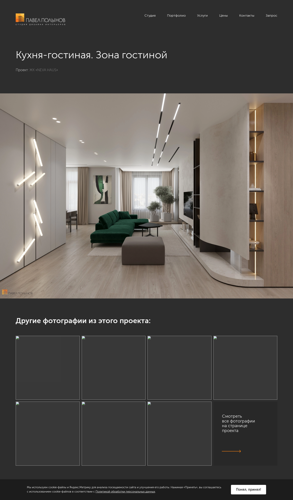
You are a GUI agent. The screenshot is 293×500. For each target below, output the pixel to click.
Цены (223, 15)
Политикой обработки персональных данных (125, 491)
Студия (150, 15)
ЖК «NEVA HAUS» (44, 70)
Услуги (202, 15)
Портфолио (176, 15)
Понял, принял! (248, 489)
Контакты (246, 15)
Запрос (271, 15)
